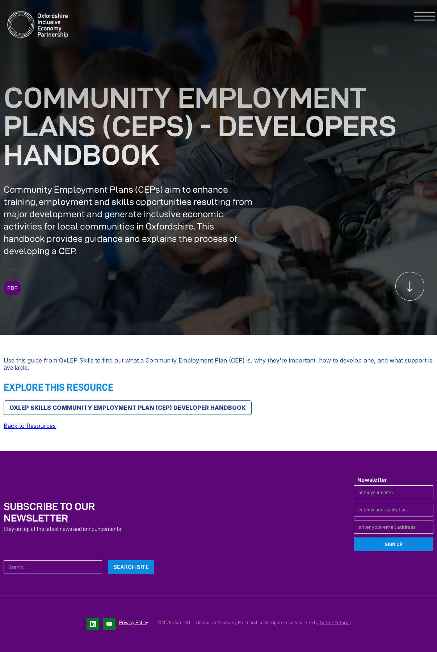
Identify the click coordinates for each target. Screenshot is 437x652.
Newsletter (372, 480)
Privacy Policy (133, 622)
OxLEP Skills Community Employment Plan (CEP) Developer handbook (127, 407)
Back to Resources (30, 425)
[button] (424, 17)
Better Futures (335, 622)
